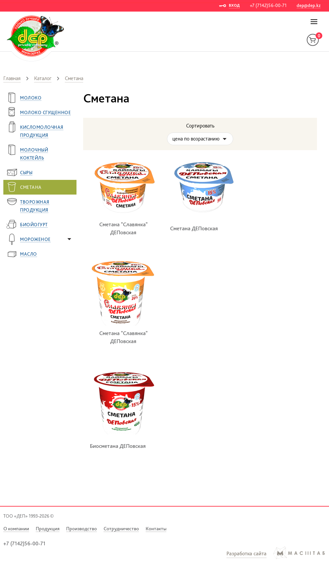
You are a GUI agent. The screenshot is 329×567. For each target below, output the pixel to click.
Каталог (42, 78)
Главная (12, 78)
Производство (81, 529)
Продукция (47, 529)
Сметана (74, 78)
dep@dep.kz (309, 5)
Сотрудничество (121, 529)
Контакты (156, 529)
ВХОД (234, 5)
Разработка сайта (246, 553)
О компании (16, 529)
